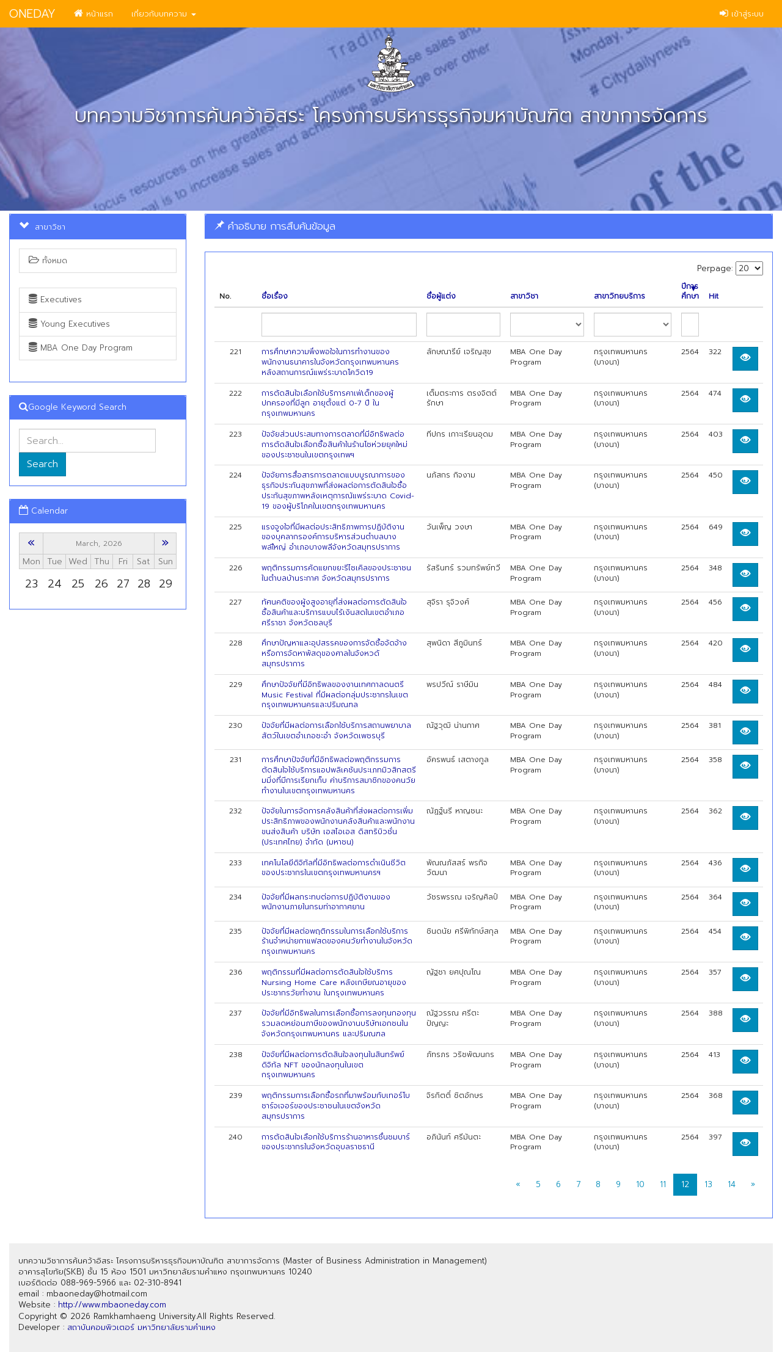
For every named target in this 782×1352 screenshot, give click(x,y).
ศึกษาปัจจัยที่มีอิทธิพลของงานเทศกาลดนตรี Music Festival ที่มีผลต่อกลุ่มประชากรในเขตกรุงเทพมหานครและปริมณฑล (334, 695)
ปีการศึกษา (690, 292)
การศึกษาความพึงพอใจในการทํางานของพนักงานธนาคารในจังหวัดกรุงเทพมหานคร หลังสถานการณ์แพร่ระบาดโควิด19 (330, 362)
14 (732, 1184)
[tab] (488, 226)
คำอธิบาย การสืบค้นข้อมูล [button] (274, 226)
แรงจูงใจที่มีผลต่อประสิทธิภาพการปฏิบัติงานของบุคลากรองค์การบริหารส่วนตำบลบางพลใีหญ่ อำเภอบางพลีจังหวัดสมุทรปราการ (332, 537)
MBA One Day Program (81, 348)
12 (685, 1184)
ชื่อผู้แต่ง (441, 296)
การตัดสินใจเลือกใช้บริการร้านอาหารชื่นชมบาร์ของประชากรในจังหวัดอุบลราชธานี (335, 1142)
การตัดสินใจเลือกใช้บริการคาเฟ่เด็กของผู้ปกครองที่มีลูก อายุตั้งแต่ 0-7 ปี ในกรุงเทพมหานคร (327, 404)
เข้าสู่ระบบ (742, 14)
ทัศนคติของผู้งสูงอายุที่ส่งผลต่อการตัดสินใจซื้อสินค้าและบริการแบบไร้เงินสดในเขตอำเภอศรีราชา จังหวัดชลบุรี (334, 612)
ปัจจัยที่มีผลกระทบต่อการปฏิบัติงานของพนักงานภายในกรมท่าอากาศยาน (325, 902)
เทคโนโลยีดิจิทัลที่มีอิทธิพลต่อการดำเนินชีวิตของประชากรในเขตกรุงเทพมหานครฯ (333, 868)
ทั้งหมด (48, 260)
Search (42, 464)
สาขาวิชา (524, 296)
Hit (713, 296)
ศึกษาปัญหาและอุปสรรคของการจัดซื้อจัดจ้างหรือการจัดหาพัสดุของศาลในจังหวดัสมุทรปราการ (334, 653)
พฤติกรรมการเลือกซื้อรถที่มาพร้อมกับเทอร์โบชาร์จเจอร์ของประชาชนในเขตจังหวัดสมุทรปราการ (335, 1106)
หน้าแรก (93, 14)
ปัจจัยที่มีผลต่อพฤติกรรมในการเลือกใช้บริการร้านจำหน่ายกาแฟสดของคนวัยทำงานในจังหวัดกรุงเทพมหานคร (336, 942)
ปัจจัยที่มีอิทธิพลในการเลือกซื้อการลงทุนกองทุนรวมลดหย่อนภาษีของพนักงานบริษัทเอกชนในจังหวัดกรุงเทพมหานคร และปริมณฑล (338, 1023)
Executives (55, 299)
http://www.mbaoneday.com (112, 1304)
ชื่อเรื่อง (274, 296)
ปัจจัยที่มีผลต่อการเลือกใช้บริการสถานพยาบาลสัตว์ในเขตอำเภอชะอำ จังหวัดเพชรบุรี (336, 730)
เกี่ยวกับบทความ (163, 14)
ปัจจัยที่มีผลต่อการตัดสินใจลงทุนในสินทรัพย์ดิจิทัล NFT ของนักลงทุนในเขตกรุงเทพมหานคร (332, 1065)
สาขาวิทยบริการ (619, 296)
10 (640, 1184)
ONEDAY (32, 14)
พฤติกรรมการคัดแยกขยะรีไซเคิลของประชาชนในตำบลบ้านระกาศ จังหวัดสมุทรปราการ (336, 573)
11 (663, 1184)
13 (708, 1184)
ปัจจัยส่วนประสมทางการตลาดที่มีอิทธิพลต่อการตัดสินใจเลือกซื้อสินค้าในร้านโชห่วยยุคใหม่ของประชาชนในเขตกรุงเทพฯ (334, 444)
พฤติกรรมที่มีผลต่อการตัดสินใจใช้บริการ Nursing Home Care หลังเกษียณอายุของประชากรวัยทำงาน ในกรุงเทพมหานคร (333, 982)
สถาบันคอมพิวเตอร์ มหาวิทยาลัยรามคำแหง (141, 1327)
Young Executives (69, 324)
